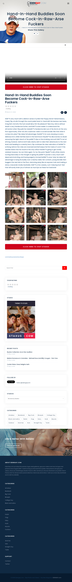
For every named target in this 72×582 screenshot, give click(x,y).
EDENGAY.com (57, 578)
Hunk (46, 419)
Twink (48, 423)
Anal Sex (21, 423)
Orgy (32, 419)
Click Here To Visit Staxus (36, 87)
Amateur (12, 415)
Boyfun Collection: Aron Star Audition (19, 352)
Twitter (7, 564)
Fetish (25, 419)
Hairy (39, 419)
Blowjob (40, 415)
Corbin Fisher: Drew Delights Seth (18, 364)
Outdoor (11, 423)
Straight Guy (38, 423)
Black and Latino (14, 419)
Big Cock (31, 415)
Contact (8, 561)
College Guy (51, 415)
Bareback (21, 415)
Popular (17, 27)
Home (11, 27)
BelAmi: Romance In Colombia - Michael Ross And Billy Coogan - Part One (32, 358)
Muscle (54, 419)
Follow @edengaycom (23, 383)
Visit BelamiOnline (13, 445)
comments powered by (14, 257)
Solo (28, 423)
